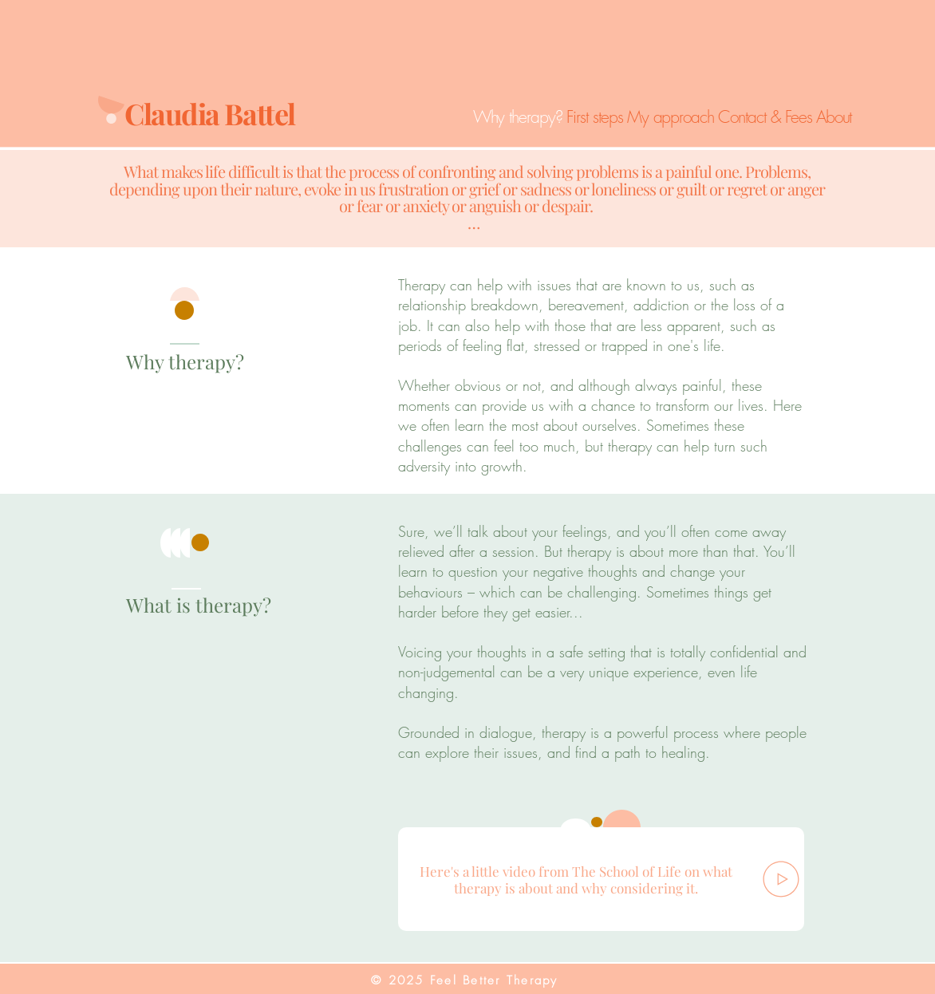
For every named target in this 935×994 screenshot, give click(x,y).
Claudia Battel (212, 113)
